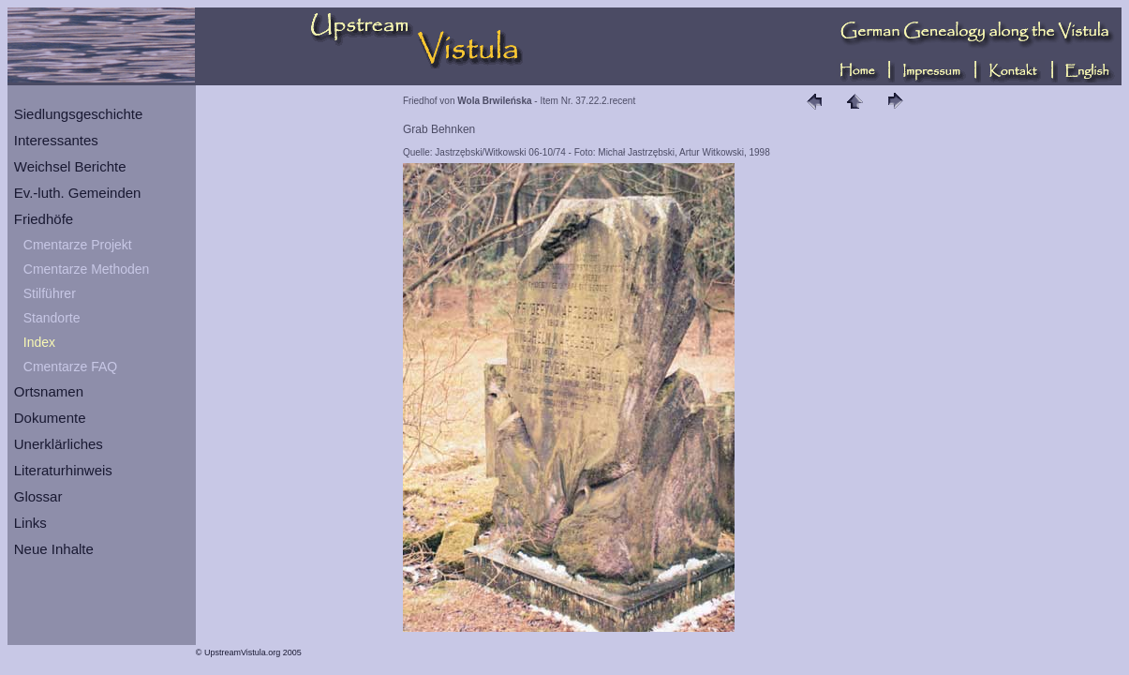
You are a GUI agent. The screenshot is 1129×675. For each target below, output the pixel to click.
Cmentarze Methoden (86, 269)
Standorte (52, 317)
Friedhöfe (43, 219)
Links (30, 523)
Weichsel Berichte (70, 166)
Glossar (38, 496)
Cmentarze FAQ (70, 366)
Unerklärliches (58, 444)
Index (39, 342)
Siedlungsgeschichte (78, 114)
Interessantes (56, 140)
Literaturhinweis (63, 470)
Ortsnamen (48, 391)
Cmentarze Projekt (77, 244)
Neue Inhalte (54, 549)
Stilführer (49, 293)
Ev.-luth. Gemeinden (77, 193)
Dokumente (50, 418)
